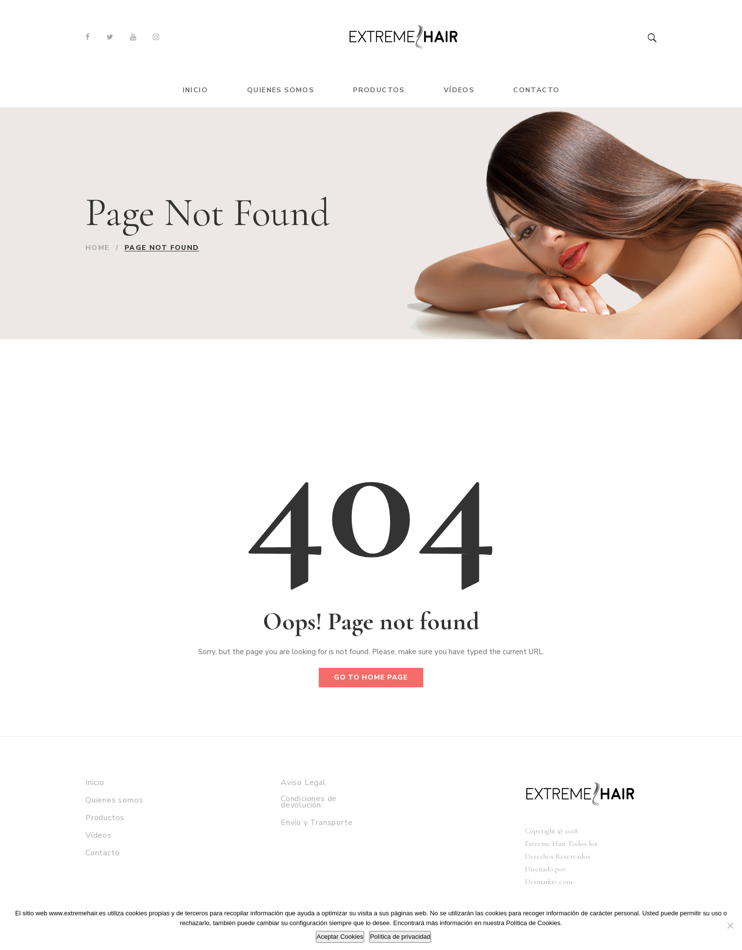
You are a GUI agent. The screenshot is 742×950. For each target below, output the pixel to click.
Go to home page (371, 677)
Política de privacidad (400, 936)
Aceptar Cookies (340, 936)
